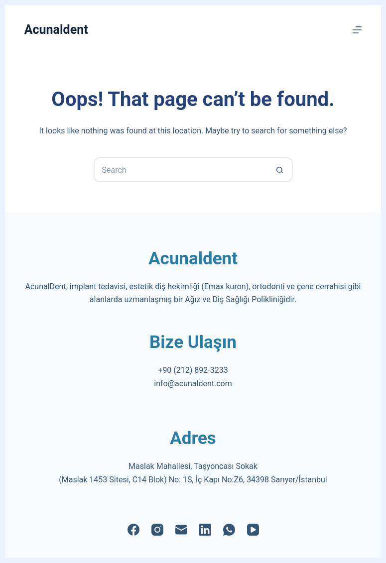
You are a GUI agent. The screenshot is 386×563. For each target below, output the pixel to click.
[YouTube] (253, 530)
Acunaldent (56, 29)
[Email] (181, 530)
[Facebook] (133, 530)
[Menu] (357, 29)
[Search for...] (181, 169)
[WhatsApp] (229, 530)
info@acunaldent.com (193, 383)
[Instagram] (157, 530)
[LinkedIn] (205, 530)
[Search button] (280, 169)
